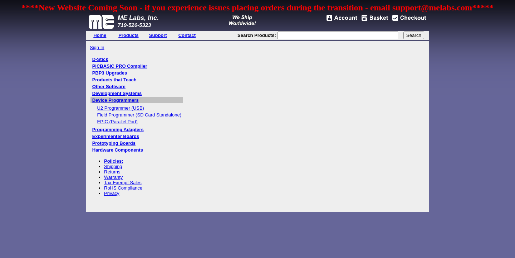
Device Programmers (115, 100)
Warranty (113, 177)
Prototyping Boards (114, 143)
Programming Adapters (118, 129)
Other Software (109, 86)
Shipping (113, 166)
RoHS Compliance (123, 188)
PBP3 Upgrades (109, 73)
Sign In (97, 47)
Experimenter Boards (115, 136)
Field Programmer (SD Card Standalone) (139, 115)
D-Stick (100, 59)
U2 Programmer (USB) (120, 108)
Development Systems (117, 93)
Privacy (111, 193)
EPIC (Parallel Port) (117, 121)
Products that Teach (114, 79)
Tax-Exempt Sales (123, 182)
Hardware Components (117, 150)
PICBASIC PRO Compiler (119, 66)
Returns (112, 172)
